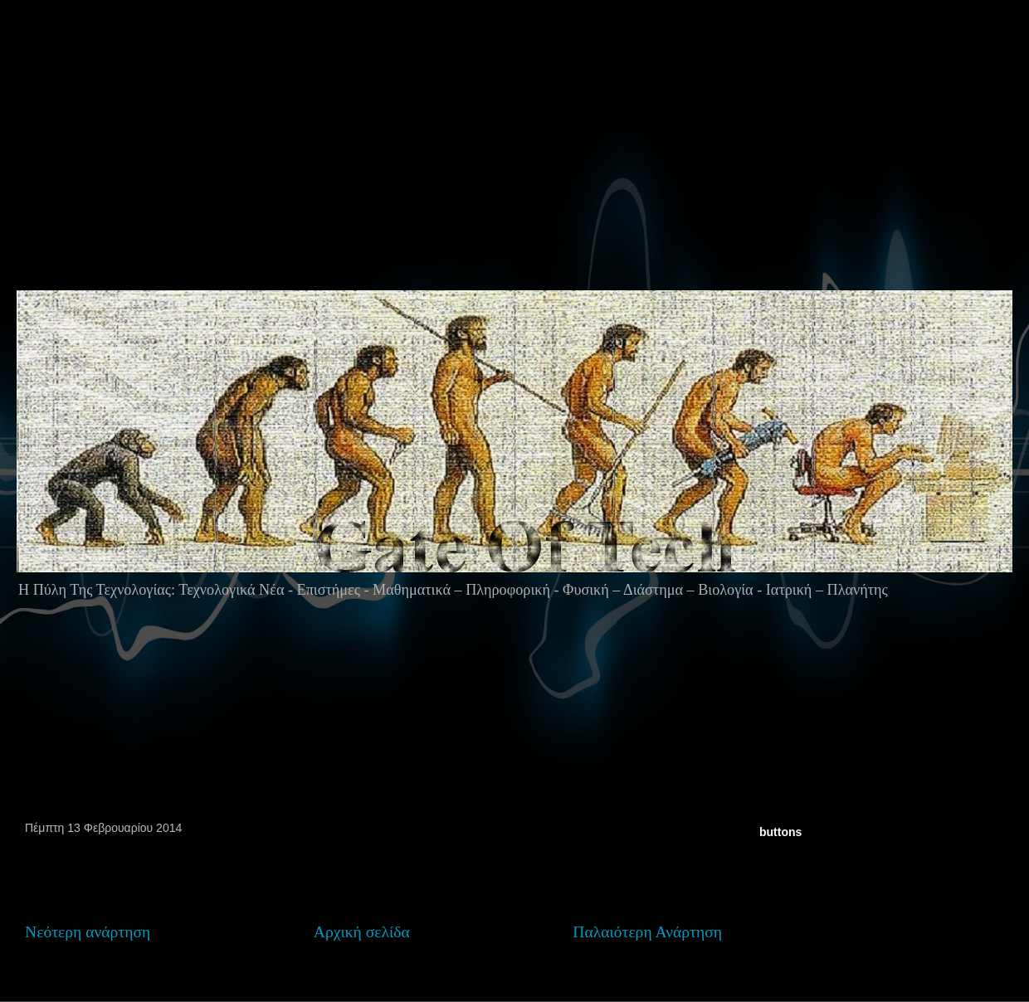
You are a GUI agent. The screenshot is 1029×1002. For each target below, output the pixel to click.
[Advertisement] (215, 177)
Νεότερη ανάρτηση (87, 932)
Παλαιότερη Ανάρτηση (647, 932)
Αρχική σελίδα (362, 932)
